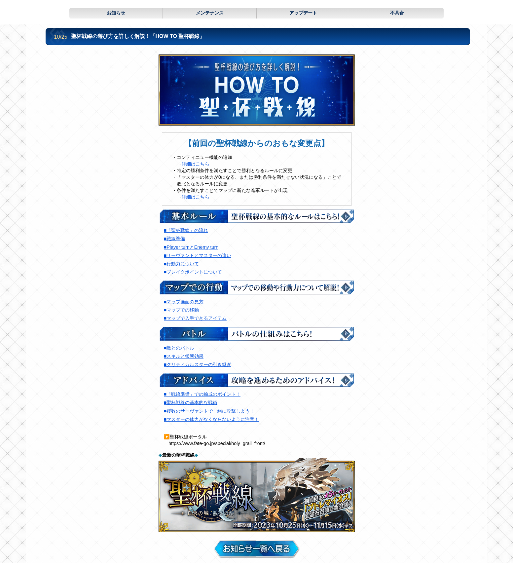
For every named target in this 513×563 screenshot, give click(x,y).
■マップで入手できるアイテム (195, 318)
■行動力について (181, 263)
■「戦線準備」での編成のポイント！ (202, 394)
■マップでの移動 (181, 310)
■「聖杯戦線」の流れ (186, 230)
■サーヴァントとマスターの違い (198, 255)
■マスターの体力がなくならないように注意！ (211, 419)
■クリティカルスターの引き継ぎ (198, 364)
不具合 (397, 13)
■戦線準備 (174, 238)
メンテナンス (210, 13)
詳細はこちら (195, 164)
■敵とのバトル (179, 348)
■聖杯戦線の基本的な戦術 (191, 402)
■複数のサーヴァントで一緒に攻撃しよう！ (209, 411)
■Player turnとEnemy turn (191, 247)
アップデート (303, 13)
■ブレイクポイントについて (193, 272)
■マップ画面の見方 (184, 301)
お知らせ (116, 13)
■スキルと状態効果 (184, 356)
